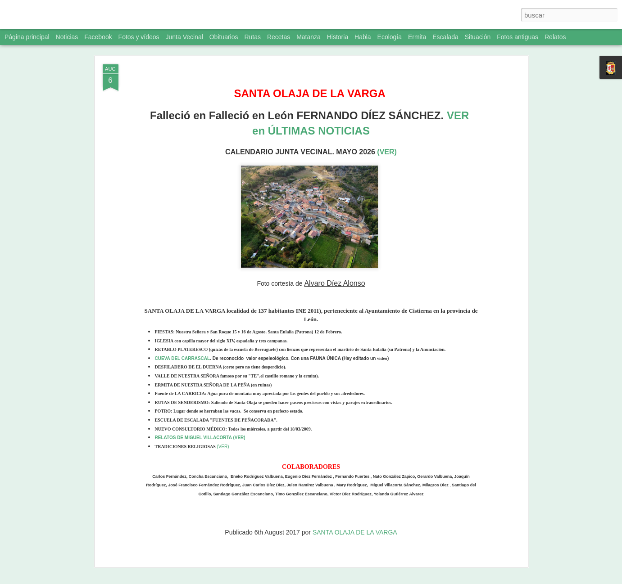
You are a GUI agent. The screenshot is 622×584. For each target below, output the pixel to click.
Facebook (98, 36)
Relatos (555, 36)
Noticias (67, 36)
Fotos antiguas (517, 36)
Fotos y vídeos (138, 36)
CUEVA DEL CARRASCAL (182, 358)
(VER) (387, 152)
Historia (337, 36)
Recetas (278, 36)
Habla (362, 36)
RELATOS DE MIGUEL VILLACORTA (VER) (200, 437)
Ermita (417, 36)
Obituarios (223, 36)
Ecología (389, 36)
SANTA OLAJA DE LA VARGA (355, 532)
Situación (478, 36)
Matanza (308, 36)
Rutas (252, 36)
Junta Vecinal (184, 36)
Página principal (27, 36)
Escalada (445, 36)
